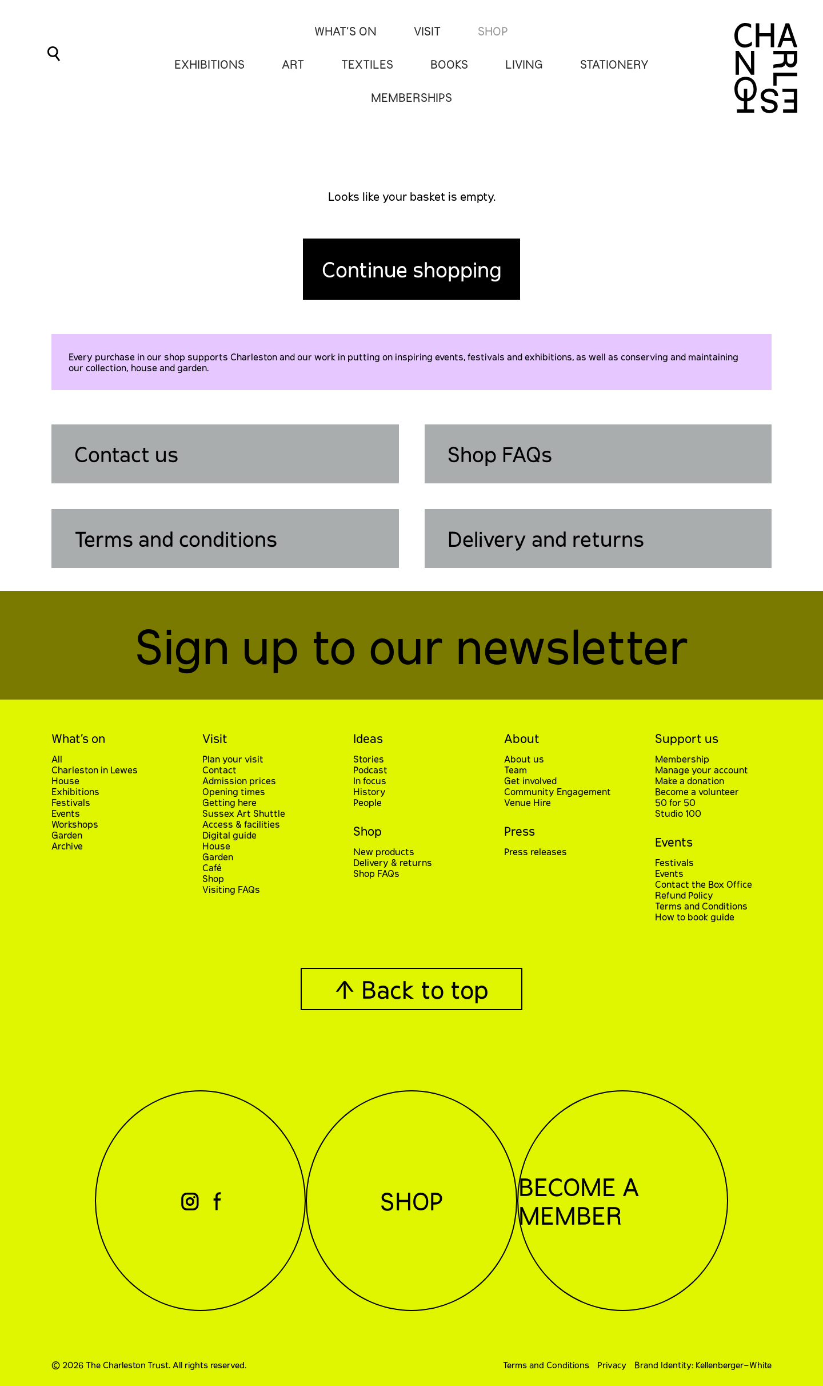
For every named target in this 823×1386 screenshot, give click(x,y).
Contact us (126, 454)
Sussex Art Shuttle (243, 813)
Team (515, 769)
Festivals (70, 802)
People (367, 802)
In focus (369, 780)
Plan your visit (232, 758)
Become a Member (583, 1200)
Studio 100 (678, 813)
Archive (67, 845)
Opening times (233, 791)
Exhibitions (75, 791)
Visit (427, 31)
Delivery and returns (546, 538)
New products (383, 851)
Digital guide (229, 834)
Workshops (74, 824)
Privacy (611, 1365)
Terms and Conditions (701, 905)
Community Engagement (557, 791)
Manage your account (701, 769)
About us (524, 758)
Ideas (368, 738)
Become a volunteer (697, 791)
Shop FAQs (500, 454)
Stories (368, 758)
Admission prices (239, 780)
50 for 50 (675, 802)
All (56, 758)
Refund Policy (684, 894)
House (65, 780)
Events (65, 813)
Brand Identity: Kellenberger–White (703, 1365)
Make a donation (689, 780)
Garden (66, 834)
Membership (682, 758)
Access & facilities (241, 824)
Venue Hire (527, 802)
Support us (686, 738)
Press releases (535, 851)
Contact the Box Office (703, 884)
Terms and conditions (175, 538)
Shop (493, 31)
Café (212, 867)
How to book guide (694, 916)
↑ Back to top (411, 989)
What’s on (78, 738)
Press (519, 831)
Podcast (370, 769)
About (522, 738)
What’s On (345, 31)
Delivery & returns (392, 862)
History (369, 791)
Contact (219, 769)
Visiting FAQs (231, 889)
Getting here (229, 802)
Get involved (530, 780)
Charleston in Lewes (94, 769)
